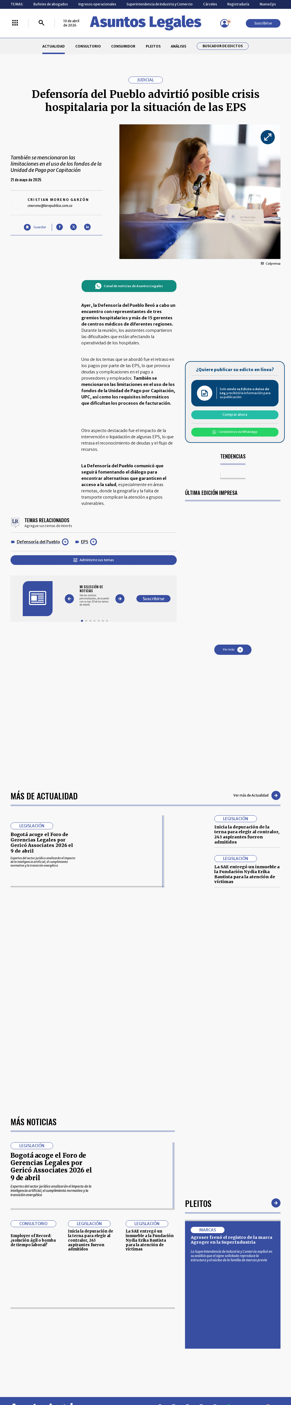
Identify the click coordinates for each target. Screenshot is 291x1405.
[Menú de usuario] (224, 23)
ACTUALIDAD (53, 46)
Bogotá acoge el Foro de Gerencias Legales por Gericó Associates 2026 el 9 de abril (42, 843)
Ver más (233, 650)
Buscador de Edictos (223, 46)
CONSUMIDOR (123, 46)
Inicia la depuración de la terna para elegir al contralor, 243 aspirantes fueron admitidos (246, 834)
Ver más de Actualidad (256, 795)
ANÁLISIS (178, 46)
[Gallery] (94, 595)
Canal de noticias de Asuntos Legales (129, 286)
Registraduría (238, 4)
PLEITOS (153, 46)
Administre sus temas (93, 560)
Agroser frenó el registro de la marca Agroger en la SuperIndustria (231, 1240)
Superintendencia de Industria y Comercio (159, 4)
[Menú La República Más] (15, 23)
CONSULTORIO (88, 46)
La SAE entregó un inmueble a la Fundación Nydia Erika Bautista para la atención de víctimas (247, 874)
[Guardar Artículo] (34, 227)
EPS (84, 541)
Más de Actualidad (44, 795)
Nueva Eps (268, 4)
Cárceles (210, 4)
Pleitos (198, 1203)
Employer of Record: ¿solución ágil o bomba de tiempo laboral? (33, 1240)
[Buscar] (41, 23)
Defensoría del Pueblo (38, 541)
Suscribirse (263, 23)
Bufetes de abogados (51, 4)
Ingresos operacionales (97, 4)
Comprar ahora (235, 414)
